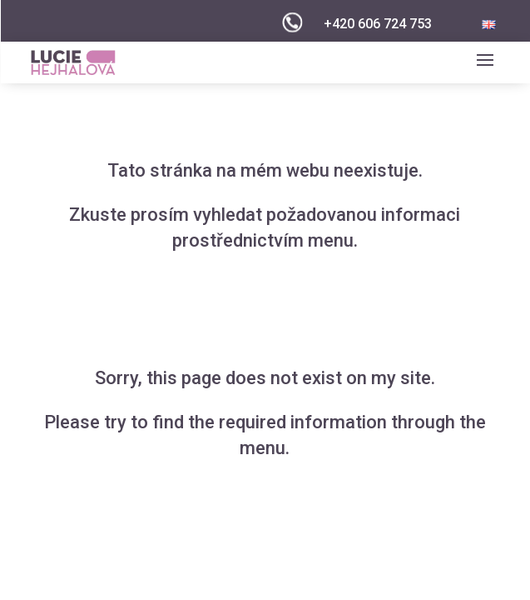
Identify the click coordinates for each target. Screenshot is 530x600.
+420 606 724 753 (378, 24)
